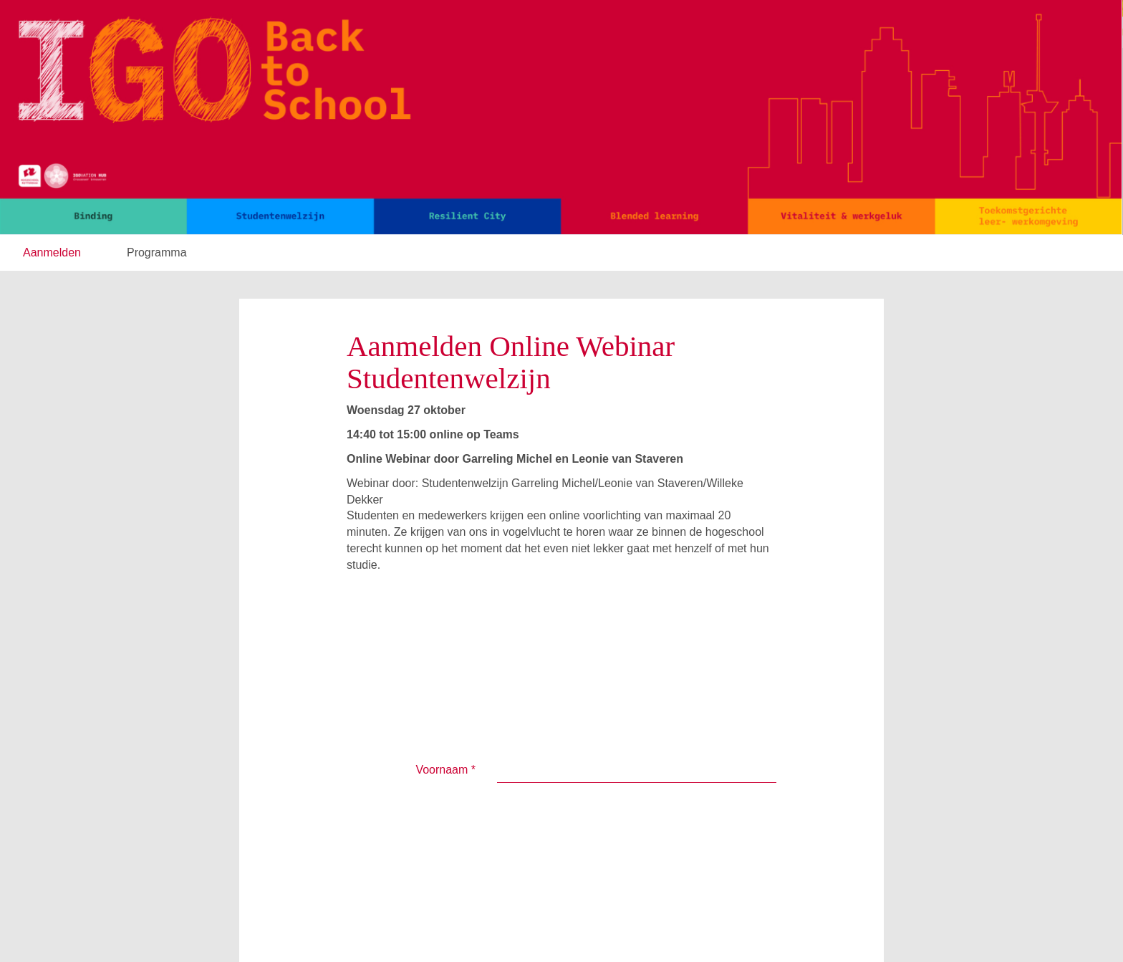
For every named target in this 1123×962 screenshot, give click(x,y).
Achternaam (441, 654)
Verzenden (543, 798)
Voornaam (445, 617)
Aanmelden (52, 252)
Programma (157, 252)
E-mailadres (441, 714)
